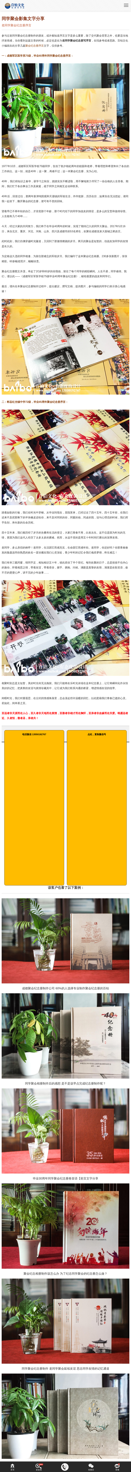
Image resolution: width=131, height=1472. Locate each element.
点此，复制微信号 (97, 734)
